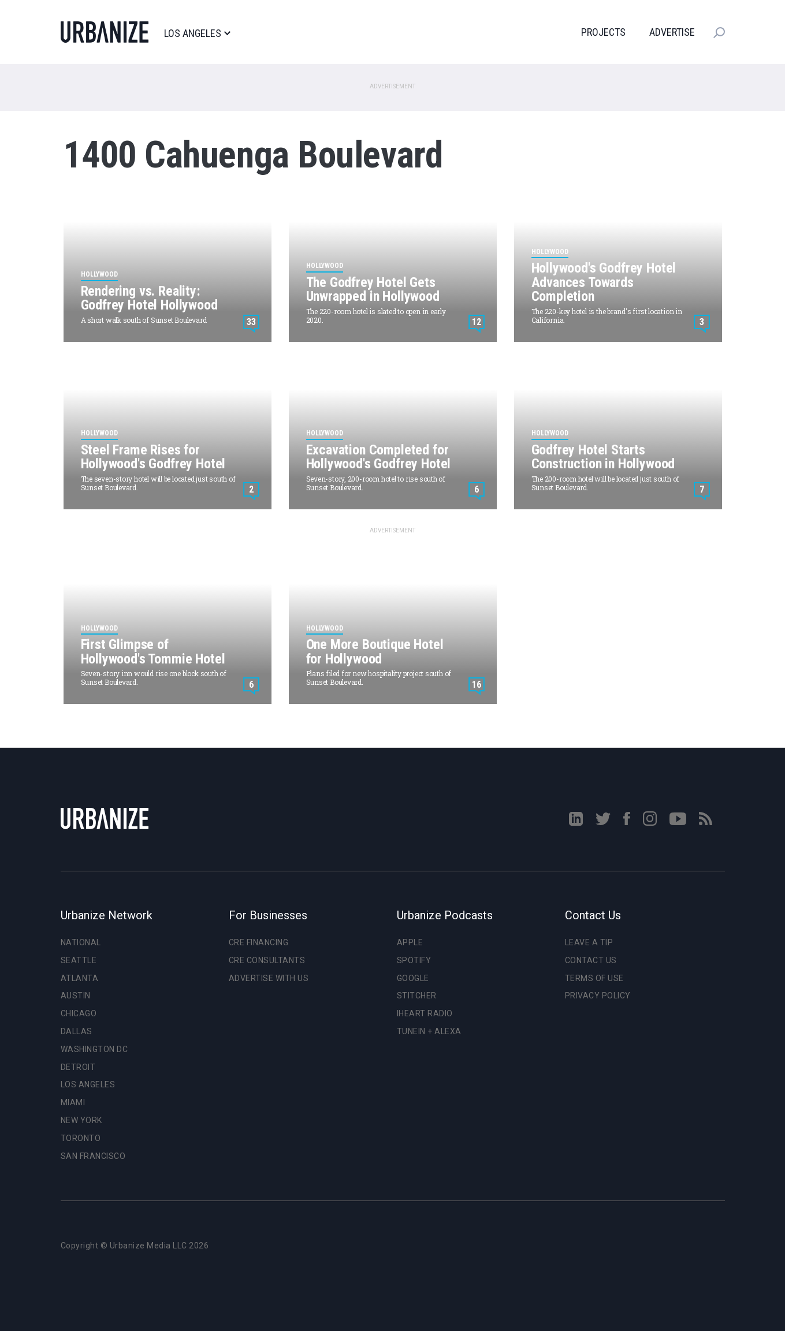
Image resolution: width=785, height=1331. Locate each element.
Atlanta (80, 978)
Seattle (79, 960)
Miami (73, 1102)
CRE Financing (259, 942)
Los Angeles (197, 33)
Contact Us (591, 960)
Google (413, 978)
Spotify (414, 960)
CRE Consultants (267, 960)
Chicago (79, 1013)
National (81, 942)
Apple (410, 942)
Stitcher (417, 995)
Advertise (672, 32)
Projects (603, 32)
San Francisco (93, 1156)
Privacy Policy (598, 995)
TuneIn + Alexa (429, 1031)
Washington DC (94, 1049)
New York (81, 1120)
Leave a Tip (589, 942)
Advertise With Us (269, 978)
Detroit (78, 1067)
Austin (76, 995)
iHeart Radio (425, 1013)
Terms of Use (594, 978)
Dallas (76, 1031)
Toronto (81, 1138)
